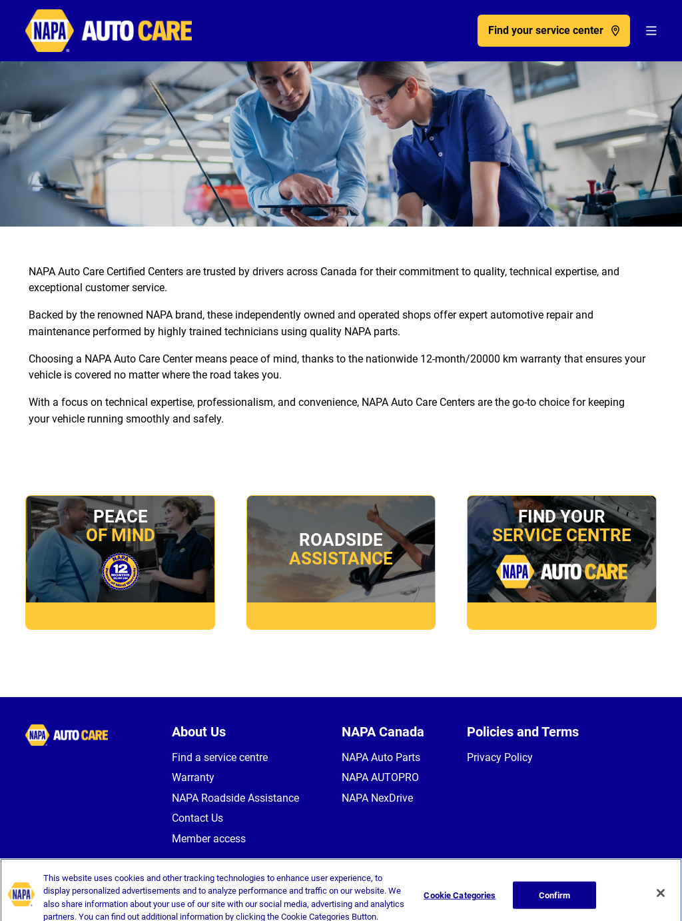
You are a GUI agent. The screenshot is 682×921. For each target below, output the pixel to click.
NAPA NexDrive (377, 798)
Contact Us (197, 818)
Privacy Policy (500, 757)
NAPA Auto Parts (381, 757)
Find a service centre (220, 757)
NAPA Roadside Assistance (235, 798)
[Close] (660, 899)
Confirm (555, 901)
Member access (209, 838)
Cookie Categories (460, 901)
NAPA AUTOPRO (380, 777)
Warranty (193, 777)
